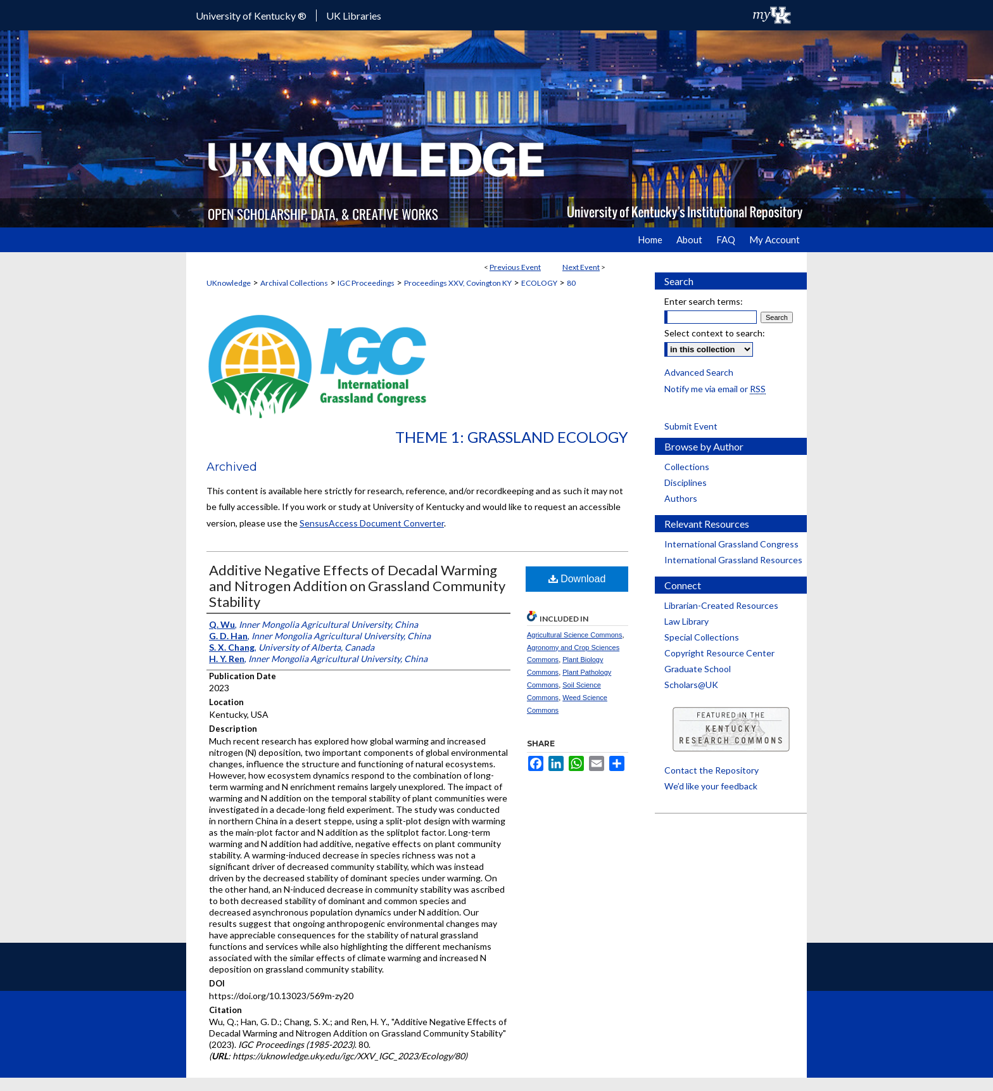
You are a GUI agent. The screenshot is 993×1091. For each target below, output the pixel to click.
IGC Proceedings (366, 283)
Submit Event (691, 426)
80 (571, 283)
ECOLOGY (539, 283)
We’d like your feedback (710, 786)
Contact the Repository (711, 770)
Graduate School (697, 668)
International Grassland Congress (731, 544)
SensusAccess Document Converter (372, 523)
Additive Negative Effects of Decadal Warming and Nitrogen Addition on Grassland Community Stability (357, 585)
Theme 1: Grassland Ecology (511, 437)
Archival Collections (294, 283)
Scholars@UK (691, 684)
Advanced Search (698, 372)
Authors (680, 498)
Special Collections (701, 637)
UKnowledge (228, 283)
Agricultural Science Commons (574, 635)
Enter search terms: (703, 301)
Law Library (686, 621)
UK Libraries (353, 16)
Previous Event (515, 267)
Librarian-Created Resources (721, 605)
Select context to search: (714, 333)
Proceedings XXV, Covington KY (458, 283)
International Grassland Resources (733, 559)
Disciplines (685, 482)
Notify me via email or (715, 388)
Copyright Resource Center (719, 653)
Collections (686, 466)
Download (577, 578)
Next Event (581, 267)
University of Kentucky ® (251, 16)
